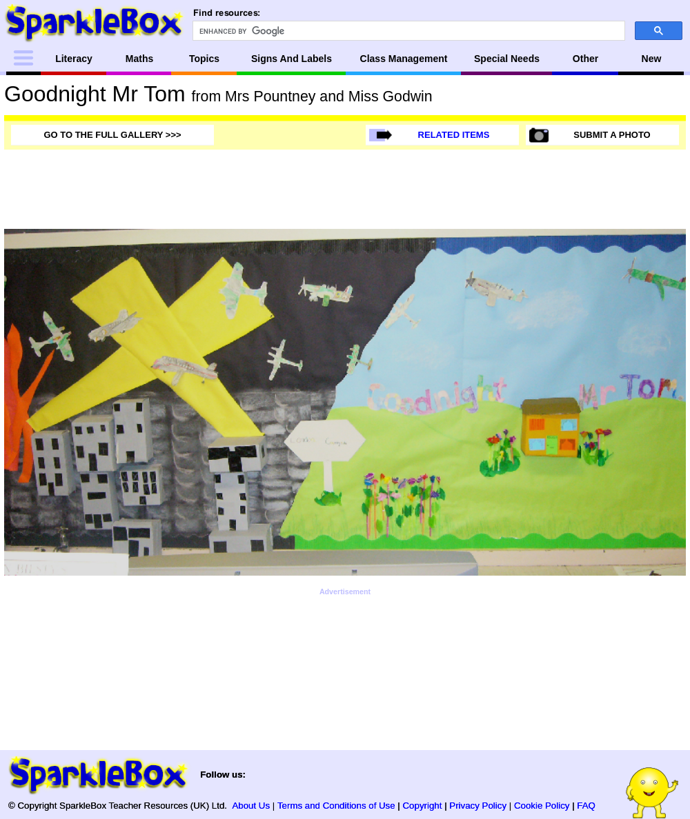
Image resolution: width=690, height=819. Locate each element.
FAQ (586, 805)
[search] (407, 31)
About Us (251, 805)
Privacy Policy (477, 805)
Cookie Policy (542, 805)
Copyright (422, 805)
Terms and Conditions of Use (336, 805)
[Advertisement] (345, 629)
